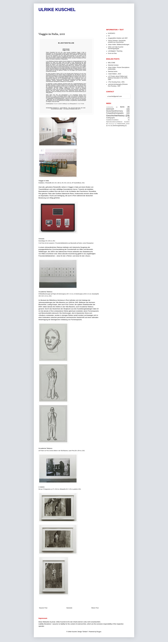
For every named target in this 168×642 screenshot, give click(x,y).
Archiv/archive (109, 107)
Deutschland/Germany (114, 111)
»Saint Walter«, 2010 (114, 74)
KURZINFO (111, 33)
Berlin (122, 107)
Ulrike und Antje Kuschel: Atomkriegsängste (115, 47)
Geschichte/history (115, 115)
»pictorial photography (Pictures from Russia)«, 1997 (118, 85)
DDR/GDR (110, 109)
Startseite (69, 608)
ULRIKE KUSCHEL (57, 9)
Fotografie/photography (115, 113)
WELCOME (111, 62)
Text (109, 125)
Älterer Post (95, 608)
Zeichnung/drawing (118, 125)
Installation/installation (112, 119)
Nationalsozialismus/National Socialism (118, 121)
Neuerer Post (43, 608)
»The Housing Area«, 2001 (116, 82)
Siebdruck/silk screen (123, 123)
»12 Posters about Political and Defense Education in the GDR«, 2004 (118, 77)
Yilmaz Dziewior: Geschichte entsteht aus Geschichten (117, 41)
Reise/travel (111, 123)
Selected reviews (113, 65)
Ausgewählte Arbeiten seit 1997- (118, 38)
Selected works (112, 71)
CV (109, 36)
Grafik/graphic (110, 118)
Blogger (98, 631)
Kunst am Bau (112, 53)
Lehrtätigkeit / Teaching (115, 51)
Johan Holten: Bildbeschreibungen (118, 44)
